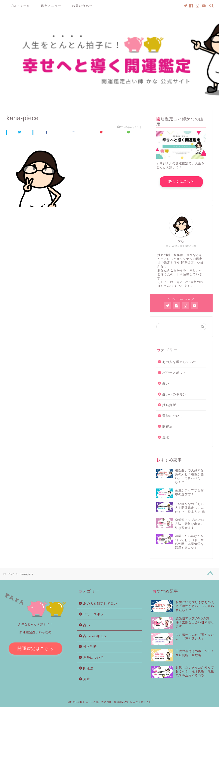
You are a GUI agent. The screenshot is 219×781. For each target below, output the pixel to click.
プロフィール (20, 6)
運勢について (172, 426)
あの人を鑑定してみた (179, 372)
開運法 (167, 437)
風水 (165, 448)
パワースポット (174, 383)
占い (165, 394)
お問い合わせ (82, 6)
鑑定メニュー (51, 6)
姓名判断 (169, 415)
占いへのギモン (174, 405)
